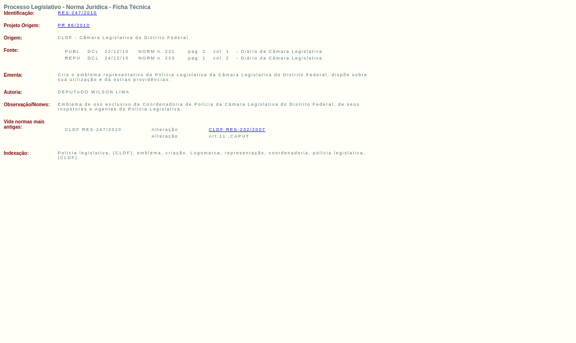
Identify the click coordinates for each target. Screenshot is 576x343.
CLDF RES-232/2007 (237, 129)
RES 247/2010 (78, 12)
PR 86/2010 (74, 25)
